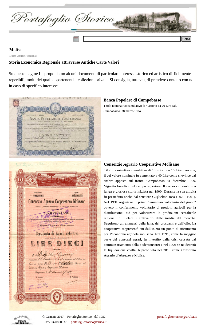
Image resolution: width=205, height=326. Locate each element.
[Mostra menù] (76, 39)
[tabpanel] (102, 76)
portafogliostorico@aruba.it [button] (177, 317)
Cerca (186, 38)
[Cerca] (132, 39)
